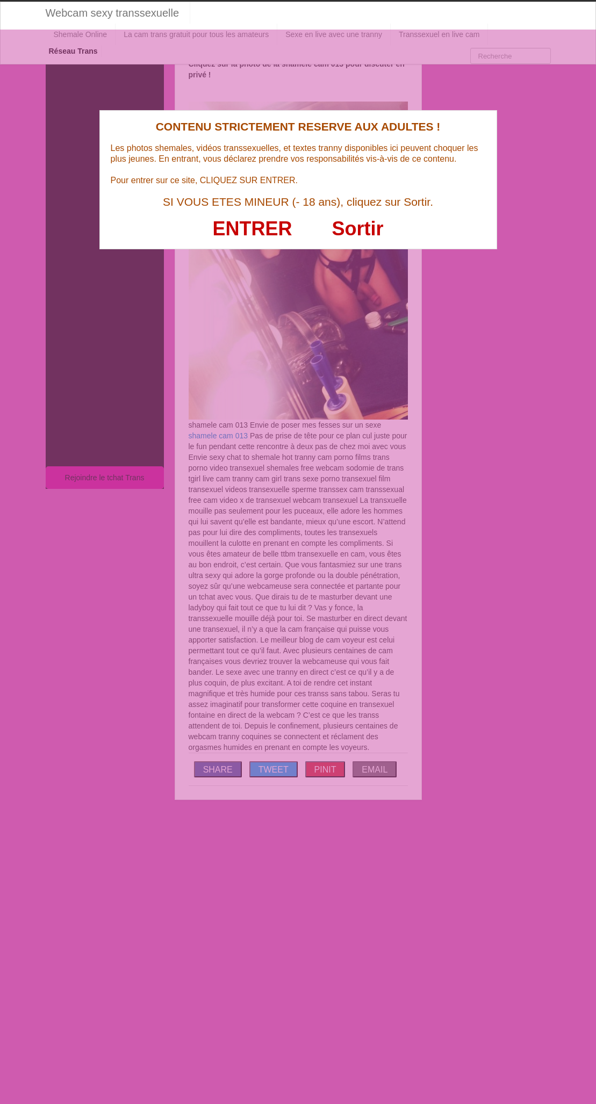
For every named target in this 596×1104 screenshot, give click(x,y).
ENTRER (252, 229)
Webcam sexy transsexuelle (112, 13)
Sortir (357, 229)
